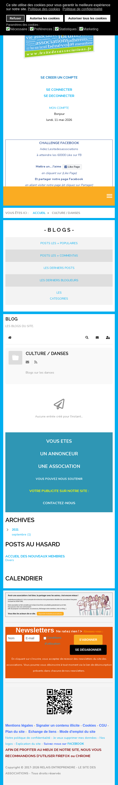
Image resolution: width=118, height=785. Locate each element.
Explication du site (28, 744)
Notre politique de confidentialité (27, 738)
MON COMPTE (59, 108)
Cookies (89, 725)
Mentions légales (19, 725)
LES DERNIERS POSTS (59, 268)
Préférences (43, 29)
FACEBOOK (75, 744)
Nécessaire (18, 29)
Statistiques (68, 29)
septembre (21, 535)
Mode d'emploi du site (77, 731)
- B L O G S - (59, 230)
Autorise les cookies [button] (45, 18)
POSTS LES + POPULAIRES (59, 243)
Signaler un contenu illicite (58, 725)
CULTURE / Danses (47, 353)
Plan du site (15, 731)
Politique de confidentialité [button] (82, 9)
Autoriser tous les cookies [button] (87, 18)
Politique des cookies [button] (44, 9)
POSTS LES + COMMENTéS (59, 256)
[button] (87, 337)
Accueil (39, 213)
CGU (103, 725)
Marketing (90, 29)
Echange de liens (42, 731)
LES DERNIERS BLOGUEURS (59, 280)
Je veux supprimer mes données (75, 738)
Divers (9, 560)
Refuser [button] (15, 18)
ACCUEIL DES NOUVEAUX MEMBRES (35, 556)
